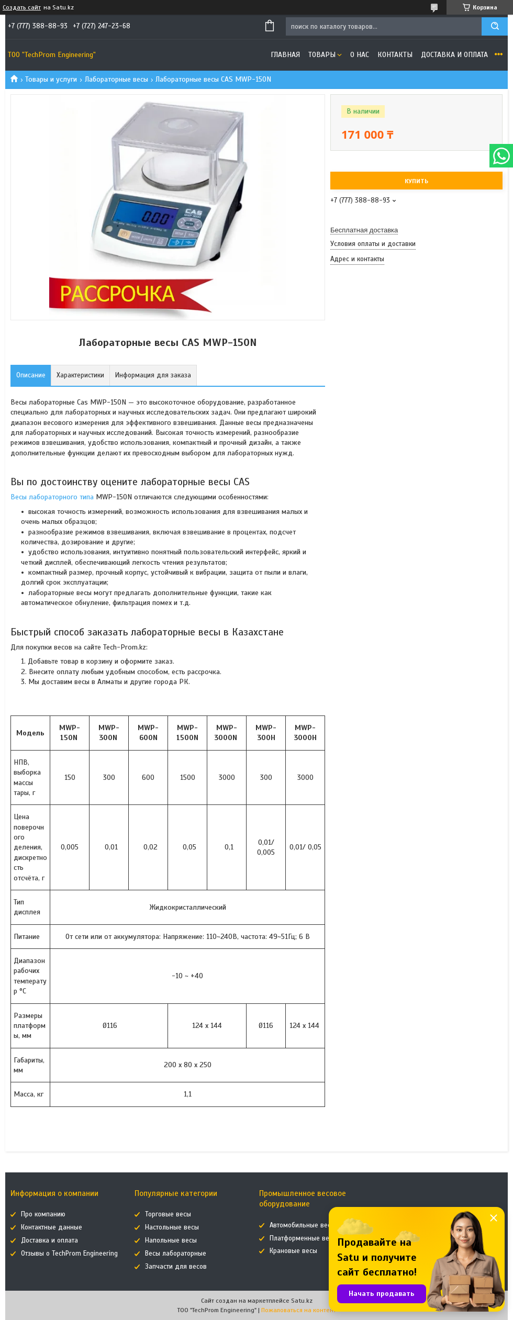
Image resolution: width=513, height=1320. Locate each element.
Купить (416, 181)
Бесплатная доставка (364, 230)
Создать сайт (22, 7)
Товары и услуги (51, 79)
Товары (322, 54)
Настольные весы (172, 1227)
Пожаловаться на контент (298, 1310)
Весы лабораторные (175, 1253)
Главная (285, 54)
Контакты (394, 54)
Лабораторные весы (116, 79)
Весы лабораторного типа (52, 497)
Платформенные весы (303, 1238)
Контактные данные (51, 1227)
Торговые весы (168, 1214)
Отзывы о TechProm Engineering (69, 1253)
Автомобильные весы (303, 1225)
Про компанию (43, 1214)
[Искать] (495, 26)
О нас (359, 54)
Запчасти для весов (176, 1266)
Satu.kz (302, 1300)
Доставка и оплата (454, 54)
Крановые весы (293, 1251)
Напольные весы (171, 1240)
